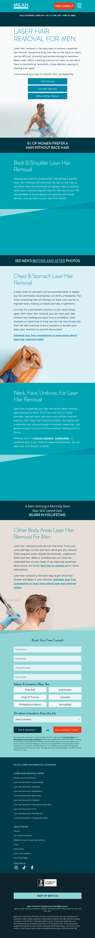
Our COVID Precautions (23, 835)
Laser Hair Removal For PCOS (25, 809)
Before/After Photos (47, 96)
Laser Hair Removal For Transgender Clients (31, 818)
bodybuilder (62, 438)
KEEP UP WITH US (47, 895)
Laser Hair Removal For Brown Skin (27, 795)
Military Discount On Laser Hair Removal (29, 840)
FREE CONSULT (64, 6)
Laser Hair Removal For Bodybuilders (28, 791)
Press (16, 844)
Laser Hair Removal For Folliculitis (26, 800)
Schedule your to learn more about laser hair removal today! (45, 583)
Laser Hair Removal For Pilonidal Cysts (28, 813)
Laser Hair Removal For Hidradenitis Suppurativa (32, 804)
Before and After (48, 260)
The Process (47, 81)
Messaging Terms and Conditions (28, 739)
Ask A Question (27, 729)
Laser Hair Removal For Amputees (27, 787)
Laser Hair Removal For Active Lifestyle (28, 782)
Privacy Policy (69, 737)
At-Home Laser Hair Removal (25, 778)
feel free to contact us (54, 565)
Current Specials (47, 88)
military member (44, 438)
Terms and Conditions (22, 853)
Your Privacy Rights (21, 858)
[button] (78, 5)
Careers (17, 831)
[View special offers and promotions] (47, 19)
